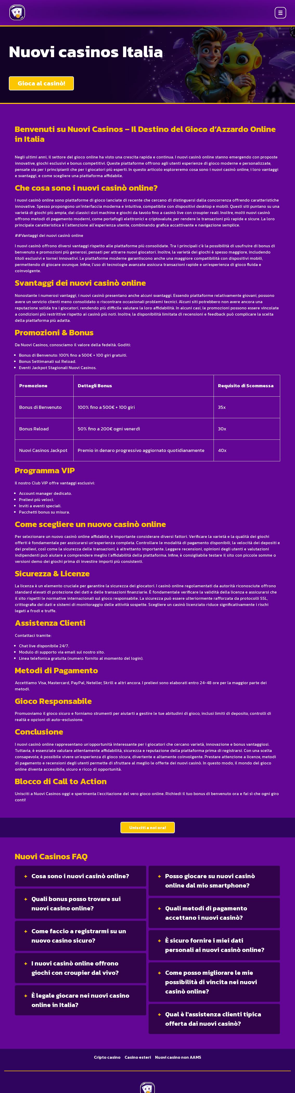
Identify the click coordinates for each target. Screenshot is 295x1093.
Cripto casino (107, 1057)
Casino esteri (138, 1057)
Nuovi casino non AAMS (178, 1057)
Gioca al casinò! (41, 83)
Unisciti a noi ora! (147, 827)
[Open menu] (280, 12)
